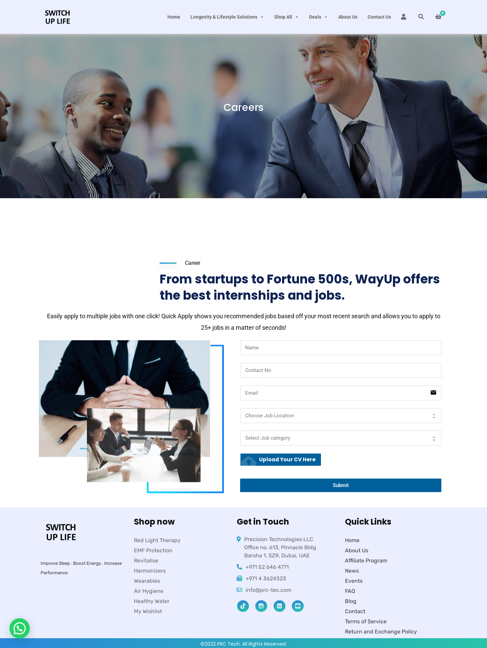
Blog (350, 601)
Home (173, 17)
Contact (355, 611)
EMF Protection (153, 550)
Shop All (286, 17)
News (352, 571)
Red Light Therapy (157, 540)
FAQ (350, 591)
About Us (347, 17)
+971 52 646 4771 (267, 567)
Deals (318, 17)
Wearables (147, 581)
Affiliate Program (366, 560)
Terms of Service (366, 621)
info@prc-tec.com (268, 590)
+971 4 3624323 (266, 578)
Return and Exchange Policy (381, 631)
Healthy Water (151, 601)
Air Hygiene (148, 591)
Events (354, 581)
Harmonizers (150, 571)
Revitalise (146, 560)
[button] (19, 628)
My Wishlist (148, 611)
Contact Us (379, 17)
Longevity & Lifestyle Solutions (227, 17)
